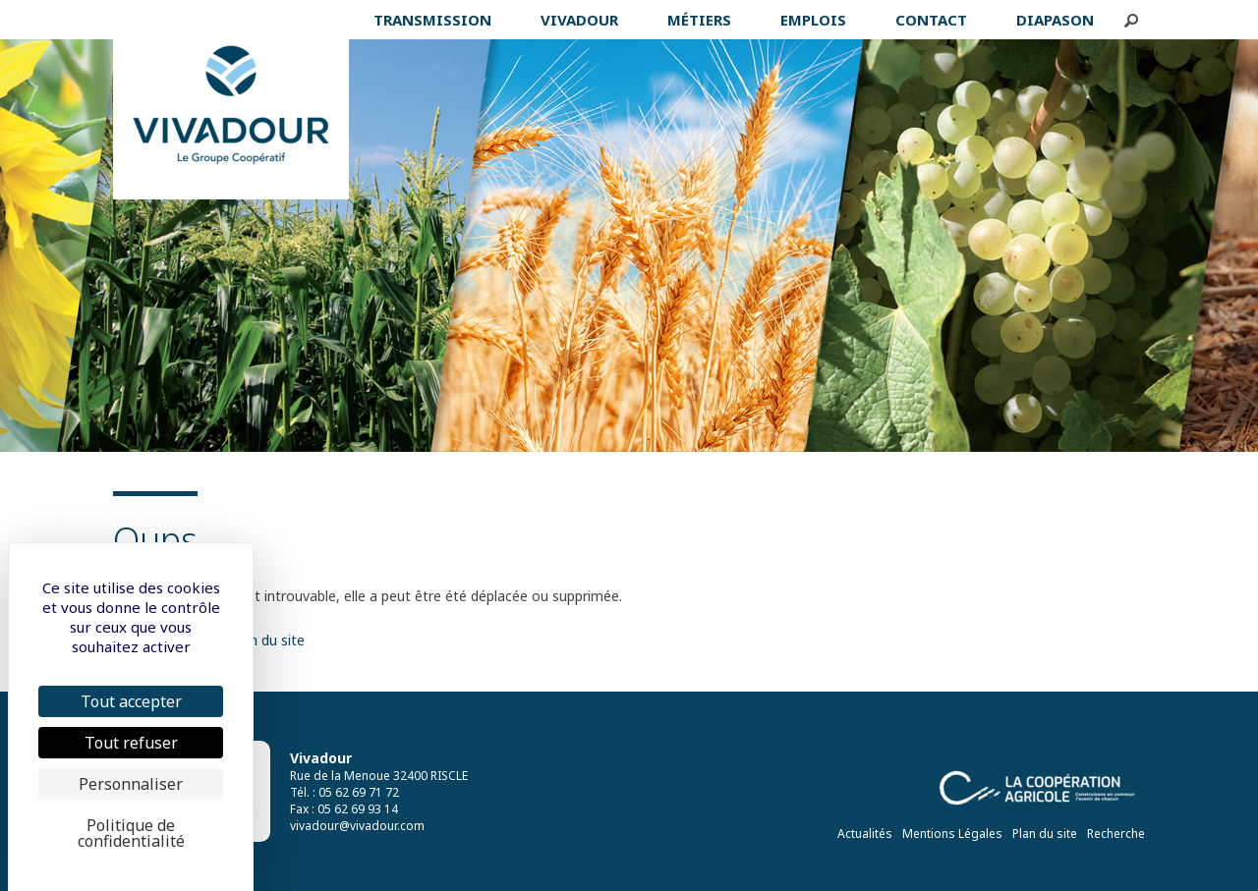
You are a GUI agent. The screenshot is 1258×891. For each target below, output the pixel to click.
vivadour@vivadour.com (357, 825)
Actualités (864, 833)
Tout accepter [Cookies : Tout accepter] (131, 701)
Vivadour (321, 758)
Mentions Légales (952, 833)
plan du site (268, 640)
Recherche (1116, 833)
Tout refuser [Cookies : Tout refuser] (131, 742)
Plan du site (1044, 833)
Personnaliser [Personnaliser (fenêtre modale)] (131, 784)
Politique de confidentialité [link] (131, 833)
